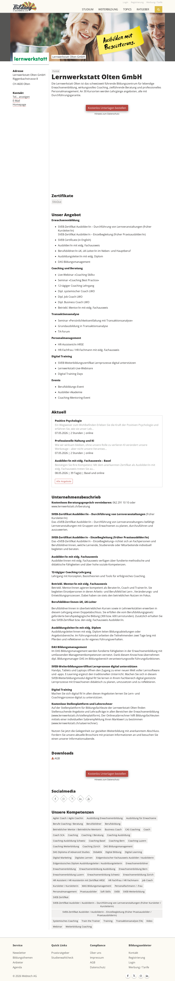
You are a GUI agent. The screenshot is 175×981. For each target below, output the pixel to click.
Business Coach (113, 829)
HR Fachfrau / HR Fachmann (123, 880)
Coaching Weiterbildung (66, 846)
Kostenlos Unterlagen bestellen (107, 108)
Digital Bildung (113, 852)
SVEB (117, 891)
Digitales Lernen (84, 857)
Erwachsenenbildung (64, 868)
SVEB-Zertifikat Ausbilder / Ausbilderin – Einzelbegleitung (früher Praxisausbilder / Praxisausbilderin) (106, 913)
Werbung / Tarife (139, 967)
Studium (87, 9)
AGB (56, 758)
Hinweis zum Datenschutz (107, 113)
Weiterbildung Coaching (79, 926)
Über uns (95, 953)
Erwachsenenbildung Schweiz (103, 874)
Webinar (57, 926)
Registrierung (137, 957)
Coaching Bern (117, 840)
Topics (127, 9)
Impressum (97, 957)
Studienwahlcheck (62, 957)
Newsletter (19, 953)
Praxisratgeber (60, 953)
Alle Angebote (63, 481)
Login (132, 962)
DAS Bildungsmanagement (118, 846)
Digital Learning (133, 852)
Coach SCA (58, 835)
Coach (147, 829)
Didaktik (97, 852)
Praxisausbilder (88, 891)
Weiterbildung (108, 9)
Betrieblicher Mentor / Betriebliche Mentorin (77, 829)
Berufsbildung (112, 823)
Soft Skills (105, 891)
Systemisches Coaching (65, 920)
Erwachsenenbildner (137, 863)
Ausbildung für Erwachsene (141, 818)
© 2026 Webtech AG (25, 976)
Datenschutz (97, 967)
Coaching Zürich (91, 846)
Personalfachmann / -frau (128, 885)
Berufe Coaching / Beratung (68, 823)
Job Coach (147, 880)
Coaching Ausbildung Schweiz (69, 840)
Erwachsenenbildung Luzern (68, 874)
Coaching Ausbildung (118, 835)
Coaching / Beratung (92, 835)
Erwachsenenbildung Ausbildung (97, 868)
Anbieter (18, 962)
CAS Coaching (132, 829)
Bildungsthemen (23, 957)
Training (108, 920)
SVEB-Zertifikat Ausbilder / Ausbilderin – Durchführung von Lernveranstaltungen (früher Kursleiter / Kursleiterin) (107, 904)
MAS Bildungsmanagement (96, 885)
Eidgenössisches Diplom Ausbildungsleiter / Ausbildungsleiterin (87, 863)
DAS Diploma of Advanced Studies (71, 852)
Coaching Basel (97, 840)
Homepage (19, 104)
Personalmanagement (65, 891)
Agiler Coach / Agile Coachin (68, 818)
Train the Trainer (91, 920)
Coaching (73, 835)
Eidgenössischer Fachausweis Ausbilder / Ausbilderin (125, 857)
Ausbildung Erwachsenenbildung (105, 818)
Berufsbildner (93, 823)
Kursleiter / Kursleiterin (65, 885)
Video (149, 920)
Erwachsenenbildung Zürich (138, 874)
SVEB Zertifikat (60, 897)
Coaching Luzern (137, 840)
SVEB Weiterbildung (134, 891)
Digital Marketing (62, 857)
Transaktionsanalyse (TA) (129, 920)
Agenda (17, 967)
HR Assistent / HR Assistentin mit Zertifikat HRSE (79, 880)
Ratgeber (143, 9)
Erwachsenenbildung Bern (133, 868)
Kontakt (133, 953)
